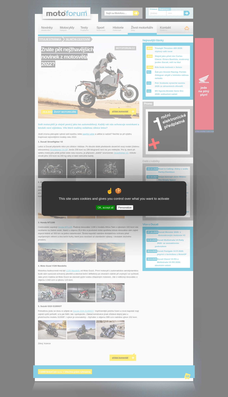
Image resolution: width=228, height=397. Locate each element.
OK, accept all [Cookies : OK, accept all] (105, 207)
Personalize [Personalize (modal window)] (125, 207)
